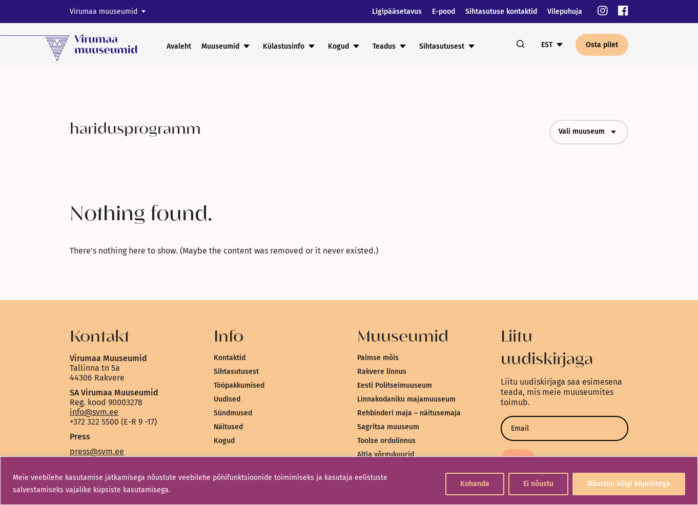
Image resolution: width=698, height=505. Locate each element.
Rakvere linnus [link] (381, 371)
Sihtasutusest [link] (441, 46)
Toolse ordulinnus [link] (386, 440)
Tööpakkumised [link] (239, 385)
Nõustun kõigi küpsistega (628, 483)
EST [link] (546, 44)
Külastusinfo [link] (283, 46)
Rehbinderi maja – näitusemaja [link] (409, 413)
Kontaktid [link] (229, 357)
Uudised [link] (227, 399)
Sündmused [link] (233, 413)
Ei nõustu (538, 483)
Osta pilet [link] (602, 44)
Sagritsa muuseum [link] (388, 427)
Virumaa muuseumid (103, 11)
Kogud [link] (338, 46)
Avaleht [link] (179, 46)
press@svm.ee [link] (97, 451)
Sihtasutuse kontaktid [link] (501, 11)
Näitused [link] (228, 427)
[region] (349, 480)
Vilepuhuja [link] (564, 11)
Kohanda (474, 483)
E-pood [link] (443, 11)
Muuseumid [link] (220, 46)
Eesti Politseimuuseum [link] (394, 385)
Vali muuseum (589, 132)
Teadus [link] (384, 46)
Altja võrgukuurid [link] (385, 454)
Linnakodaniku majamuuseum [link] (406, 399)
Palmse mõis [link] (378, 357)
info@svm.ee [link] (94, 412)
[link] (603, 11)
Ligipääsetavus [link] (397, 11)
